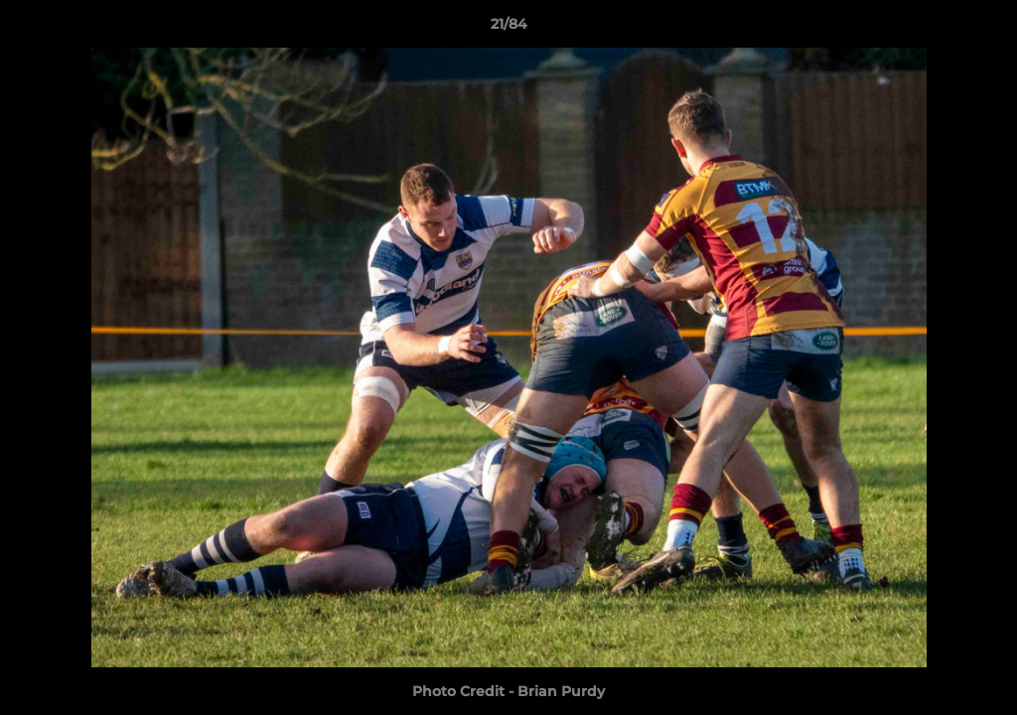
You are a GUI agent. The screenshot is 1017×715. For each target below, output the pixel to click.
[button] (981, 29)
